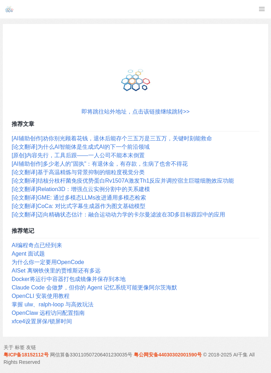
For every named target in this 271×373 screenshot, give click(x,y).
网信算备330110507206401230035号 (91, 354)
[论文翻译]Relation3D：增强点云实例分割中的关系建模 (81, 189)
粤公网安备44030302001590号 (168, 354)
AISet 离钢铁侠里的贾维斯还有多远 (56, 271)
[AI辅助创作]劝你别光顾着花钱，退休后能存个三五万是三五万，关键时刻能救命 (112, 138)
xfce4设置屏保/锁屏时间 (42, 321)
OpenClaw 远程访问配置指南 (48, 313)
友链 (31, 347)
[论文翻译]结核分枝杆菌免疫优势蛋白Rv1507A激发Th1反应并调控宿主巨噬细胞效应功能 (123, 181)
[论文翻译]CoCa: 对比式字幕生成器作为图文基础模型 (78, 206)
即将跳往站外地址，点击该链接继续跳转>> (136, 112)
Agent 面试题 (28, 254)
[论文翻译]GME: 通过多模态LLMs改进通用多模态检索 (79, 198)
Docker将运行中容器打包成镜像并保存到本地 (69, 279)
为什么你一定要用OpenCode (48, 262)
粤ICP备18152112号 (26, 354)
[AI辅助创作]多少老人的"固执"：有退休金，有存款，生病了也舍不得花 (100, 164)
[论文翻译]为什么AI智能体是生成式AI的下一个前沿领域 (81, 147)
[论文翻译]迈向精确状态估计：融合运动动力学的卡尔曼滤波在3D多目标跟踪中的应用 (118, 215)
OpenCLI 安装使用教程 (41, 296)
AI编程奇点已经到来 (37, 245)
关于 (8, 347)
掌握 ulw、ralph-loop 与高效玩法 (53, 304)
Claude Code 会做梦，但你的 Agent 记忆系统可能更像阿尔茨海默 (94, 288)
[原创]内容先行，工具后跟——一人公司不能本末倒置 (78, 155)
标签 (20, 347)
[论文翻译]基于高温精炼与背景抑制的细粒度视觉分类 (78, 172)
